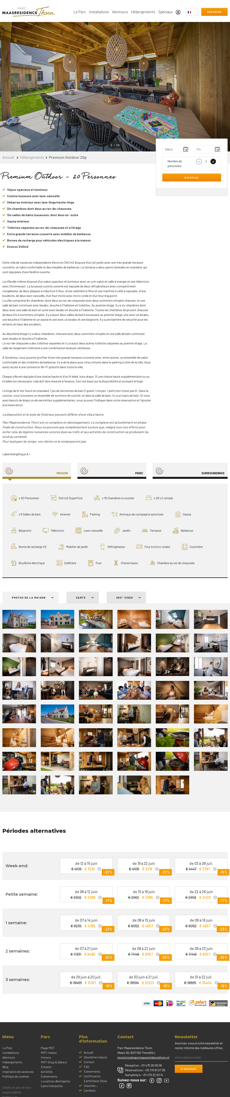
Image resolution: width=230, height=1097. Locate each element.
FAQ (86, 1066)
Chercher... (91, 1085)
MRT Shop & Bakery (54, 1062)
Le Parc (79, 12)
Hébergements (143, 12)
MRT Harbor (49, 1052)
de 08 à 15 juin (145, 924)
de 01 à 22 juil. (202, 981)
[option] (115, 86)
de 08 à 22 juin (145, 952)
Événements (49, 1076)
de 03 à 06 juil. (202, 867)
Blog (5, 1067)
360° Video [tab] (128, 597)
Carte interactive (52, 1086)
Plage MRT (48, 1048)
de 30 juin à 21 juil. (145, 981)
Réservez (191, 177)
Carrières (90, 1090)
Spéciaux (165, 12)
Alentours (120, 12)
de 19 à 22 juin (145, 867)
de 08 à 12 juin (87, 895)
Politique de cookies (15, 1076)
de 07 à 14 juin (87, 924)
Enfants (46, 1067)
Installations (99, 12)
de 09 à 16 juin (202, 924)
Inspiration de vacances (18, 1071)
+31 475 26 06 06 (151, 1065)
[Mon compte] (179, 12)
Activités (47, 1071)
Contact (89, 1062)
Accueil (8, 157)
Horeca (46, 1057)
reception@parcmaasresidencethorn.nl (143, 1057)
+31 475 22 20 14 (152, 1075)
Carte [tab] (85, 597)
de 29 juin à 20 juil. (87, 981)
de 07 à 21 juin (87, 952)
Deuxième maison (95, 1057)
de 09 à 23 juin (202, 952)
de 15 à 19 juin (145, 895)
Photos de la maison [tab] (33, 597)
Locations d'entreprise (55, 1081)
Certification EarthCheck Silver (95, 1078)
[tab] (36, 471)
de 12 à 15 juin (87, 867)
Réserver (214, 11)
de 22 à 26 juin (202, 895)
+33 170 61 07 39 (154, 1070)
